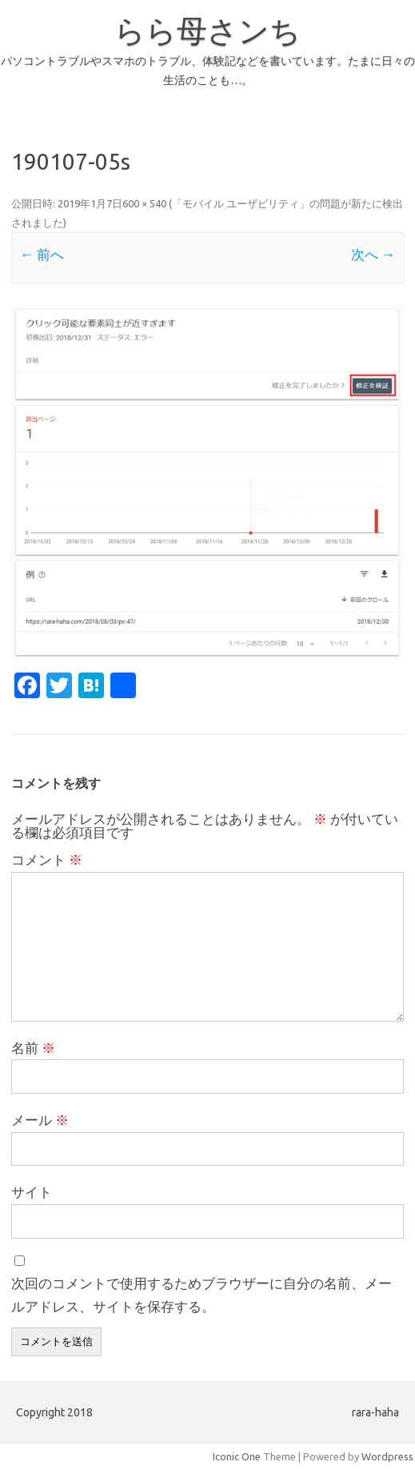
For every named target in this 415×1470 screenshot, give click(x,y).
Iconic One (237, 1456)
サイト (31, 1191)
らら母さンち (207, 30)
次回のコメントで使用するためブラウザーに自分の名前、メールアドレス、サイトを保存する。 (201, 1295)
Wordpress (387, 1456)
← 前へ (42, 254)
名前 (33, 1047)
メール (40, 1119)
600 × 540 (144, 203)
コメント (46, 859)
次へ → (373, 254)
